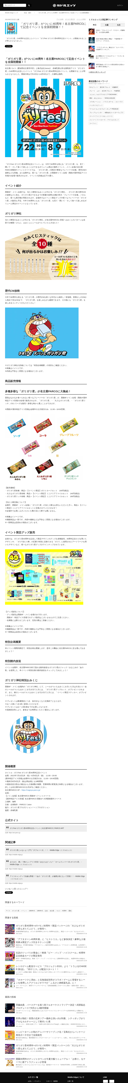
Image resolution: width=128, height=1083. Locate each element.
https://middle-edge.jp (16, 854)
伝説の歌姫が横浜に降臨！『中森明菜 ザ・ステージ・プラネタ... (110, 40)
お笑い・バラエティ (34, 1081)
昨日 (94, 25)
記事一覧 (70, 1081)
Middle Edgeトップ (11, 13)
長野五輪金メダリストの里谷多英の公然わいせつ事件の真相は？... (110, 65)
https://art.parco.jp (14, 833)
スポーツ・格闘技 (52, 1081)
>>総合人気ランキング (97, 72)
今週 (106, 25)
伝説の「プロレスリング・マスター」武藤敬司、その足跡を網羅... (110, 31)
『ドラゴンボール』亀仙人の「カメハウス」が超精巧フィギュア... (110, 48)
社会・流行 (27, 13)
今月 (118, 25)
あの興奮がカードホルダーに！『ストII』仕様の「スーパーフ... (110, 57)
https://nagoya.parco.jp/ (31, 790)
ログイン (120, 5)
